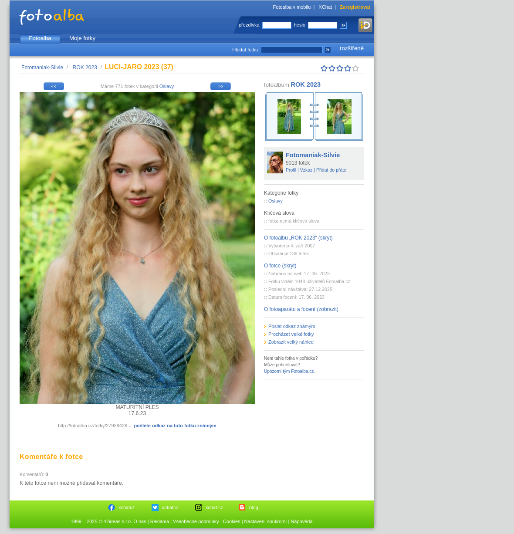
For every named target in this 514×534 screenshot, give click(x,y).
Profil (291, 169)
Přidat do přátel (332, 169)
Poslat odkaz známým (291, 326)
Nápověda (301, 521)
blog (253, 507)
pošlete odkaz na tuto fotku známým (175, 425)
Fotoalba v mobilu (292, 7)
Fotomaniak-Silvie (42, 67)
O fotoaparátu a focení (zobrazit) (301, 309)
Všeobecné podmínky (196, 521)
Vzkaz (306, 169)
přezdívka (249, 24)
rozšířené (352, 48)
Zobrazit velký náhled (291, 342)
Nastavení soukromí (265, 521)
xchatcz (126, 507)
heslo (299, 24)
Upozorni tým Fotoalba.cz (289, 371)
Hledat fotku (245, 49)
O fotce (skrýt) (280, 266)
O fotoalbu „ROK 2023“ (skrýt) (298, 238)
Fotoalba (40, 38)
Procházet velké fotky (291, 334)
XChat (325, 7)
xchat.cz (214, 507)
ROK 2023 (85, 67)
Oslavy (166, 86)
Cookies (231, 521)
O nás (139, 521)
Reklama (159, 521)
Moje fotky (82, 38)
